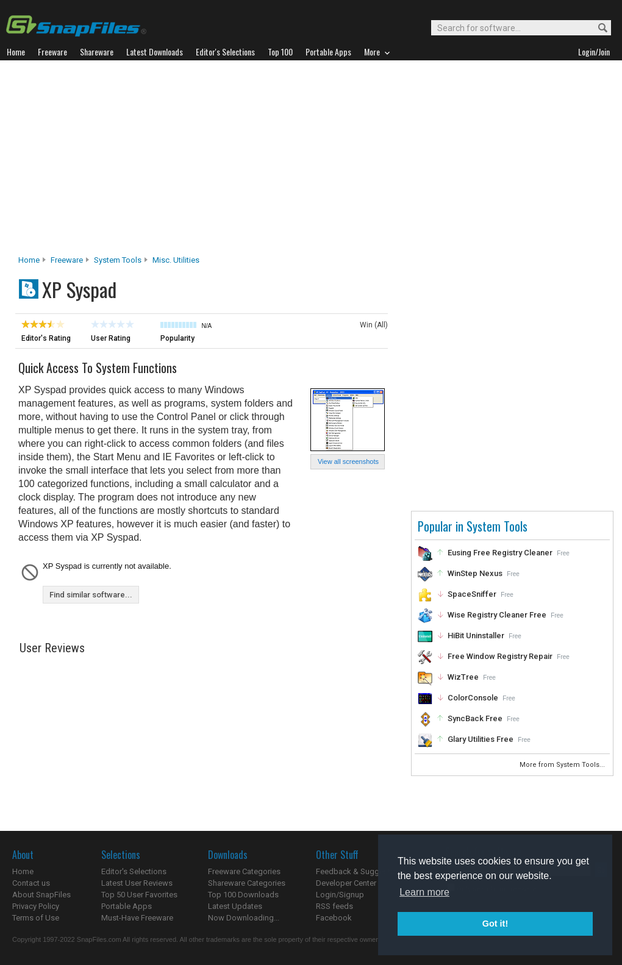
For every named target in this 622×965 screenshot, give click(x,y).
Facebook (334, 917)
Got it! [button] (495, 923)
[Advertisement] (311, 161)
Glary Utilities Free (480, 739)
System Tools (117, 260)
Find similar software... (90, 594)
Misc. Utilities (175, 260)
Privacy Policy (35, 906)
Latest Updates (235, 906)
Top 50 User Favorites (139, 894)
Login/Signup (340, 894)
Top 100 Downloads (243, 894)
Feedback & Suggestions (361, 871)
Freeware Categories (244, 871)
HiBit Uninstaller (476, 635)
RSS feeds (334, 906)
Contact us (31, 883)
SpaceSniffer (472, 594)
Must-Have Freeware (137, 917)
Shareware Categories (246, 883)
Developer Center (346, 883)
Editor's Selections (133, 871)
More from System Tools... (563, 765)
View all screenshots (348, 461)
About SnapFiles (41, 894)
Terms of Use (35, 917)
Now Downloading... (243, 917)
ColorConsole (473, 697)
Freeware (67, 260)
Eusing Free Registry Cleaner (500, 552)
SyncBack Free (475, 718)
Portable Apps (126, 906)
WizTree (463, 677)
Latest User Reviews (137, 883)
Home (29, 260)
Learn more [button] (424, 892)
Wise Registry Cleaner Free (497, 614)
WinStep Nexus (475, 573)
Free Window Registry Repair (500, 656)
